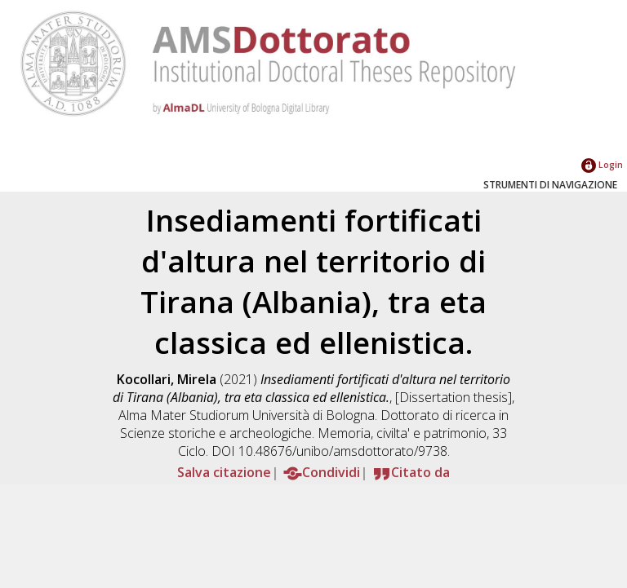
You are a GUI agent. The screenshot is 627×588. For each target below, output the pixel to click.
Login (602, 164)
